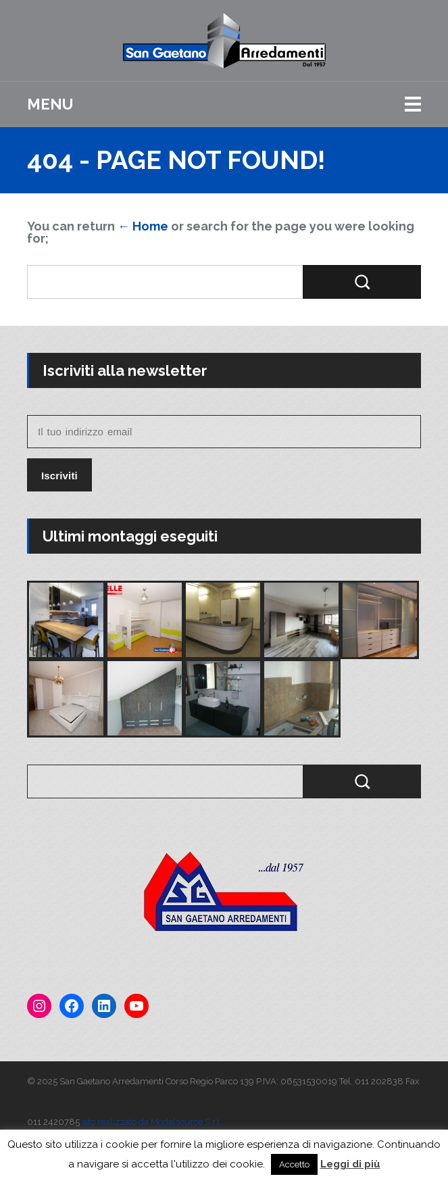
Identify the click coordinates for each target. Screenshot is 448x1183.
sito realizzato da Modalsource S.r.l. (152, 1122)
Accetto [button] (294, 1164)
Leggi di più (350, 1164)
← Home (143, 226)
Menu (50, 104)
